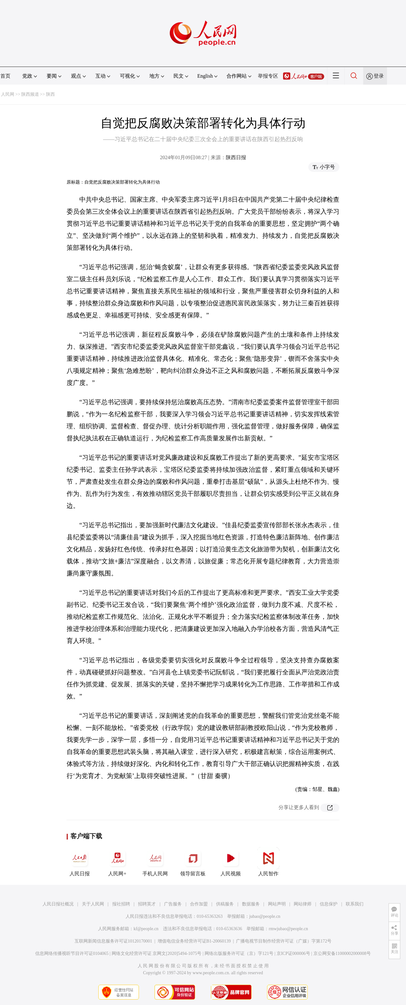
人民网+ (117, 861)
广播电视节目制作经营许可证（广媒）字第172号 (283, 941)
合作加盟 (199, 904)
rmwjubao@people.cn (288, 928)
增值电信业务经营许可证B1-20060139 (194, 941)
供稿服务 (225, 904)
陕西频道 (30, 94)
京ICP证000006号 (293, 953)
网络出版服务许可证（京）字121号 (239, 953)
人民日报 (80, 861)
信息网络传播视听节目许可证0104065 (71, 953)
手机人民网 (155, 861)
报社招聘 (121, 904)
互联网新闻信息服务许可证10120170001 (113, 941)
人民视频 (230, 861)
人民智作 (268, 861)
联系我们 (354, 904)
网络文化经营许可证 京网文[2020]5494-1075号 (157, 953)
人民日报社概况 (58, 904)
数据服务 (251, 904)
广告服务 (173, 904)
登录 (379, 76)
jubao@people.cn (264, 916)
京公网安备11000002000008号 (342, 953)
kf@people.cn (146, 928)
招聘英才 (147, 904)
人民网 (7, 94)
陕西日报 (236, 157)
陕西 (50, 94)
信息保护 (328, 904)
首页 (5, 76)
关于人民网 (93, 904)
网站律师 (302, 904)
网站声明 (277, 904)
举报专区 (268, 76)
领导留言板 (193, 861)
